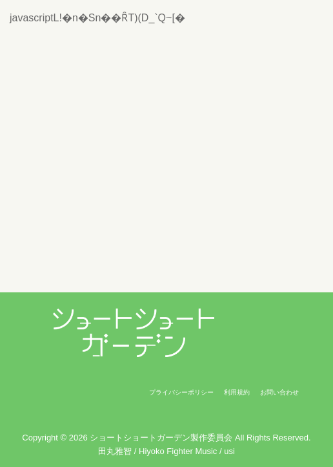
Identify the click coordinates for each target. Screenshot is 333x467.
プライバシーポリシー (181, 392)
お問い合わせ (279, 392)
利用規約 (237, 392)
